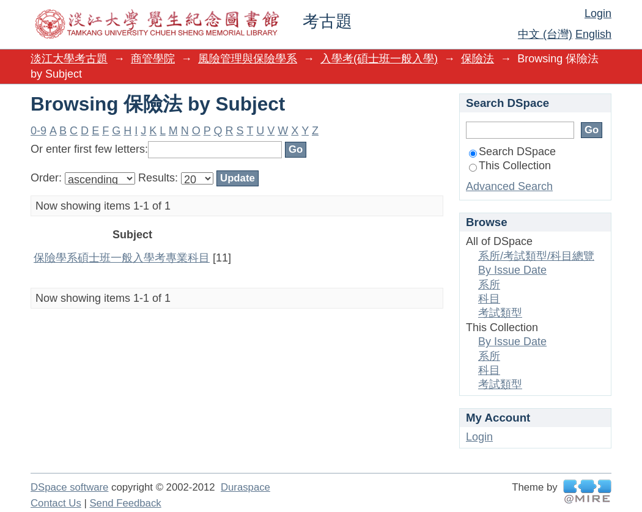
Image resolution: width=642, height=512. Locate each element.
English (593, 34)
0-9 (38, 131)
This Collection (510, 165)
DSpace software (69, 487)
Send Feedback (125, 503)
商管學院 (153, 59)
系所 (489, 285)
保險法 (477, 59)
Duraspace (245, 487)
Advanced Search (509, 186)
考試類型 (500, 313)
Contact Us (56, 503)
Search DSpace (512, 151)
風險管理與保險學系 (247, 59)
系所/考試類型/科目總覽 (536, 256)
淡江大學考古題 (69, 59)
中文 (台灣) (545, 34)
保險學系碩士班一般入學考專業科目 (122, 258)
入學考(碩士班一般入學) (379, 59)
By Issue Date (512, 270)
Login (598, 13)
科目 (489, 299)
